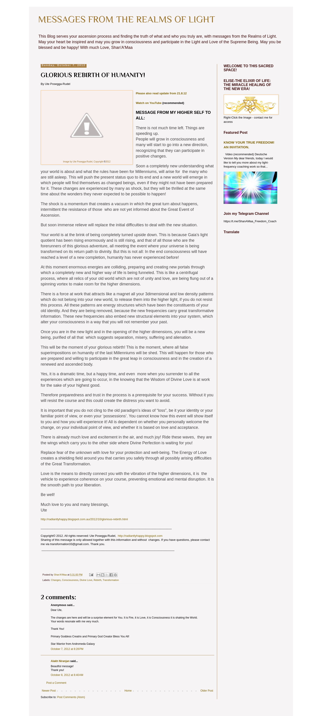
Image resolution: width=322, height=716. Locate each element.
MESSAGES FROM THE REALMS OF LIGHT (126, 19)
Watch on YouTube (149, 103)
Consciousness (70, 580)
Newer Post (49, 690)
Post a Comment (56, 682)
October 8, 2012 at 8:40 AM (67, 675)
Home (128, 690)
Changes (56, 580)
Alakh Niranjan (60, 661)
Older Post (206, 690)
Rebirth (98, 580)
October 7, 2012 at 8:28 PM (67, 649)
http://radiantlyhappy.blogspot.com (140, 535)
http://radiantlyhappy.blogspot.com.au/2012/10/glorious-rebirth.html (84, 519)
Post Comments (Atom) (71, 697)
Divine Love (86, 580)
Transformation (111, 580)
